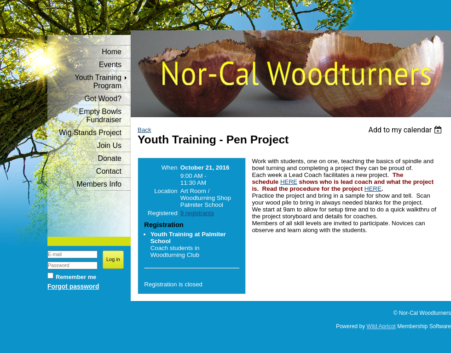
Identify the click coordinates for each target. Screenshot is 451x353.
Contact (108, 171)
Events (110, 64)
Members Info (98, 184)
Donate (109, 158)
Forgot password (73, 286)
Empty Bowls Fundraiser (100, 116)
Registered (162, 213)
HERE (288, 181)
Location (165, 191)
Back (144, 129)
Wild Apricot (381, 326)
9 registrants (197, 213)
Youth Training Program (98, 82)
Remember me (76, 276)
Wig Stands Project (90, 133)
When (170, 167)
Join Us (109, 145)
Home (111, 52)
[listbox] (406, 130)
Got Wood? (102, 98)
